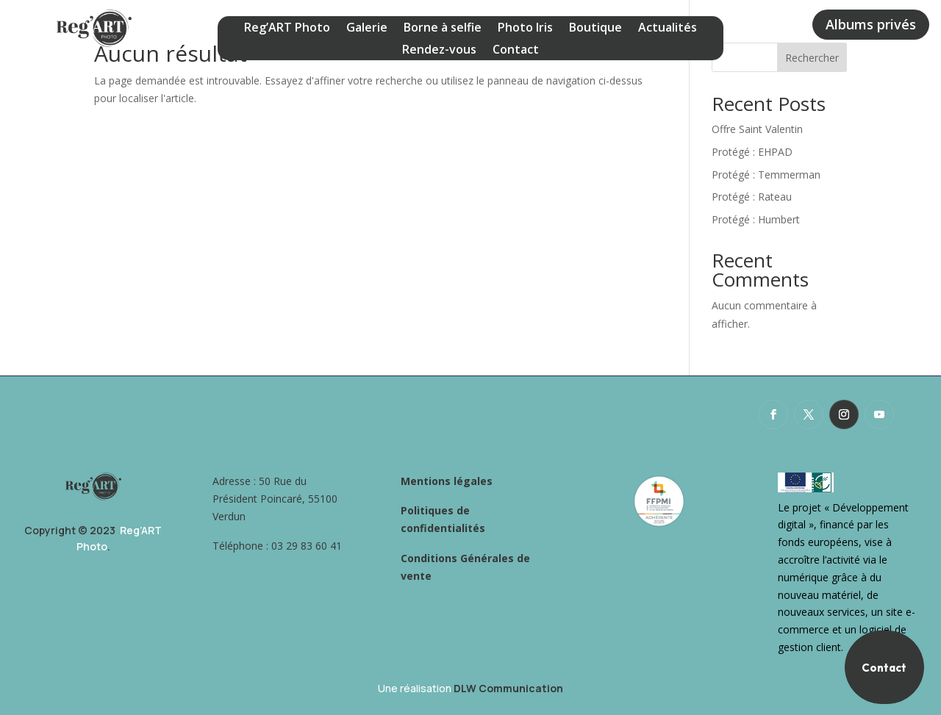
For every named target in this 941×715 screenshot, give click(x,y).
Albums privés (871, 24)
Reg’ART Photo (287, 28)
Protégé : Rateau (752, 197)
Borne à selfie (443, 28)
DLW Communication (508, 688)
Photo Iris (525, 28)
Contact (516, 50)
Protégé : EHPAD (752, 152)
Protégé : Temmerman (766, 175)
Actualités (667, 28)
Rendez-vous (439, 50)
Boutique (595, 28)
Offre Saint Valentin (757, 129)
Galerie (366, 28)
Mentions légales (447, 481)
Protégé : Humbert (756, 219)
